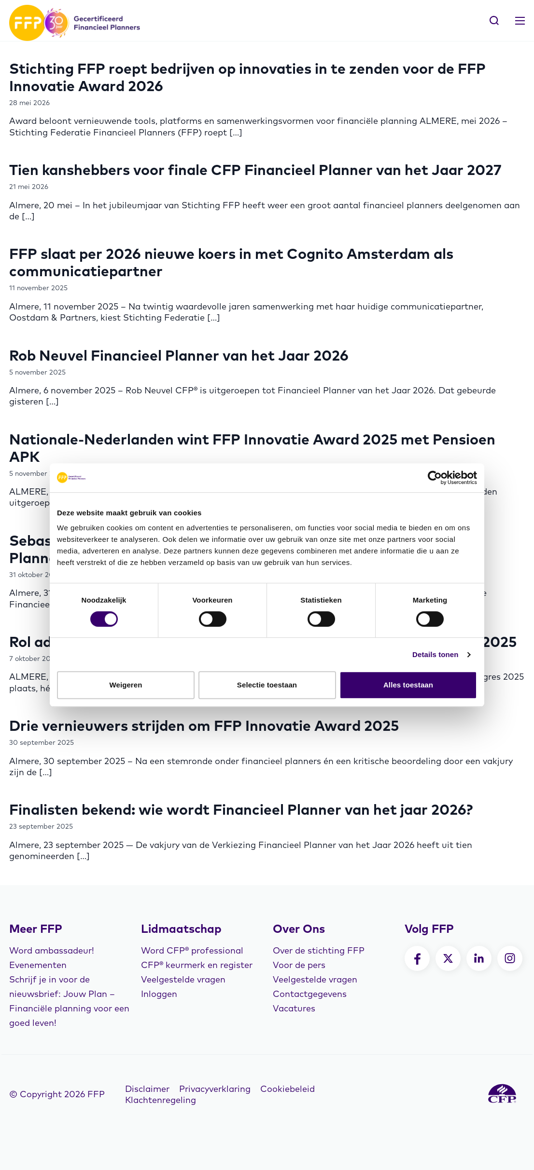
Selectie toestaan (267, 685)
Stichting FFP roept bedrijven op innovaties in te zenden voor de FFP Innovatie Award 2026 (247, 77)
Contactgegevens (310, 993)
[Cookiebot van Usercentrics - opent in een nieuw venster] (435, 478)
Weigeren (125, 685)
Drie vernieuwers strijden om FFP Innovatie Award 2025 (204, 725)
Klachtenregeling (160, 1099)
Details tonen (435, 654)
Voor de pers (299, 964)
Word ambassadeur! (51, 950)
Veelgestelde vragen (183, 979)
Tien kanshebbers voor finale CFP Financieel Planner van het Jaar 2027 (255, 170)
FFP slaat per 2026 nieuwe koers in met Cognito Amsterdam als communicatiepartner (231, 262)
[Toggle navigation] (520, 21)
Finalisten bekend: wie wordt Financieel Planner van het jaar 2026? (241, 809)
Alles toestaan (408, 685)
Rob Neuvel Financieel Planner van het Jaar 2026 (179, 355)
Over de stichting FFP (319, 950)
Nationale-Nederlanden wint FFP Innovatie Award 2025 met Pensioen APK (252, 448)
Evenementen (38, 964)
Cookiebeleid (287, 1088)
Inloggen (159, 993)
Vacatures (294, 1008)
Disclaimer (147, 1088)
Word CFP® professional (192, 950)
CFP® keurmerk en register (197, 964)
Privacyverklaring (215, 1088)
